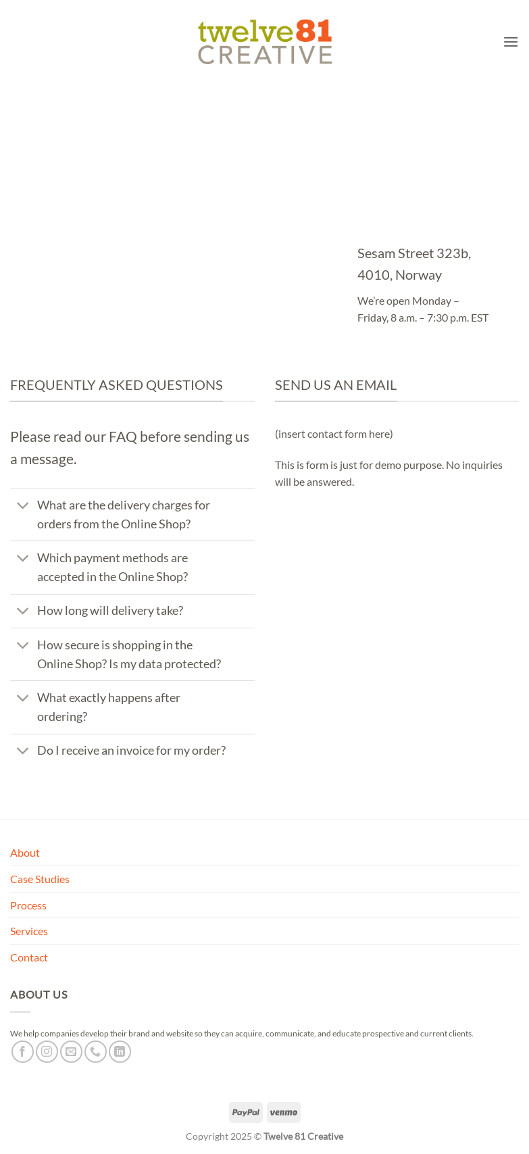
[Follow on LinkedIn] (120, 1051)
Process (28, 905)
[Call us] (95, 1051)
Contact (29, 957)
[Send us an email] (71, 1051)
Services (29, 930)
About (25, 852)
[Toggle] (23, 506)
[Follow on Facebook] (22, 1051)
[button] (511, 41)
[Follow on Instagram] (47, 1051)
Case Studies (40, 878)
